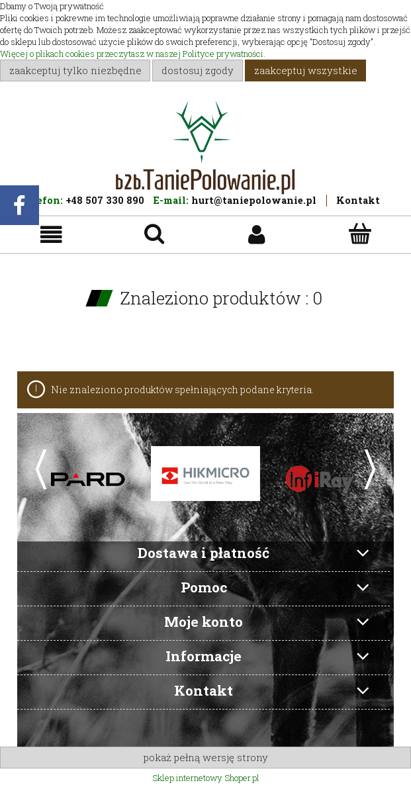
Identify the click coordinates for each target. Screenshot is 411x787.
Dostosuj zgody (197, 70)
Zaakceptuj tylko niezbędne (75, 70)
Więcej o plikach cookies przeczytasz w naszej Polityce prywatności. (132, 54)
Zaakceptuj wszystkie (305, 70)
